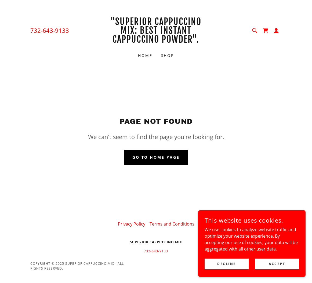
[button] (276, 30)
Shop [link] (167, 55)
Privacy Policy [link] (131, 224)
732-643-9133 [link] (49, 30)
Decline (226, 264)
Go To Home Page (156, 157)
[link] (156, 41)
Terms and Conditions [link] (172, 224)
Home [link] (145, 55)
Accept (277, 264)
